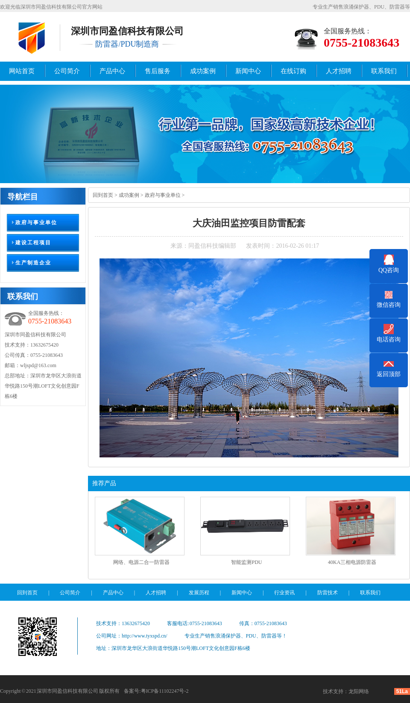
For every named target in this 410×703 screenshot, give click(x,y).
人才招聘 (338, 71)
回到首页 (103, 195)
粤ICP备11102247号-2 (165, 691)
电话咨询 (389, 339)
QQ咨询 (388, 270)
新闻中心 (248, 71)
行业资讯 (284, 593)
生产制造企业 (33, 263)
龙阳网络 (358, 691)
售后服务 (157, 71)
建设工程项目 (33, 243)
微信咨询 (389, 305)
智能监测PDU (246, 562)
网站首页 (22, 71)
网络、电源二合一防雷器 (141, 562)
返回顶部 (389, 374)
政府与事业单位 (36, 222)
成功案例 (203, 71)
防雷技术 (327, 593)
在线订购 (293, 71)
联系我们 (384, 71)
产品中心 (112, 71)
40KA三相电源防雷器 (352, 562)
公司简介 (67, 71)
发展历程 (199, 593)
